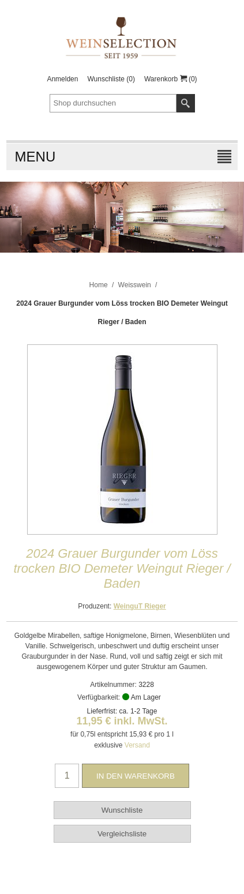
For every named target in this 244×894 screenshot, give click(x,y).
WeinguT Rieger (140, 606)
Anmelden (62, 79)
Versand (137, 745)
